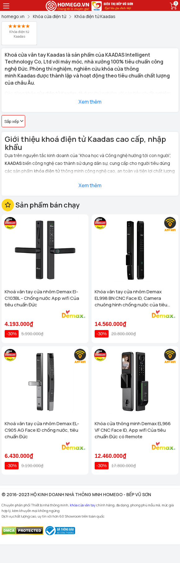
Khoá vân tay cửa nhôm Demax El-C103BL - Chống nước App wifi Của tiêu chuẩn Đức (42, 298)
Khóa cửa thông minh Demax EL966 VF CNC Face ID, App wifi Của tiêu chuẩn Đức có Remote (133, 430)
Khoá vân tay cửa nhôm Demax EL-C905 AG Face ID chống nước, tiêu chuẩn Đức (42, 430)
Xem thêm (90, 101)
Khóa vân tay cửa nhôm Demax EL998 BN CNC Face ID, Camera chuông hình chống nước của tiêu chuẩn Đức (131, 298)
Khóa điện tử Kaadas (19, 31)
